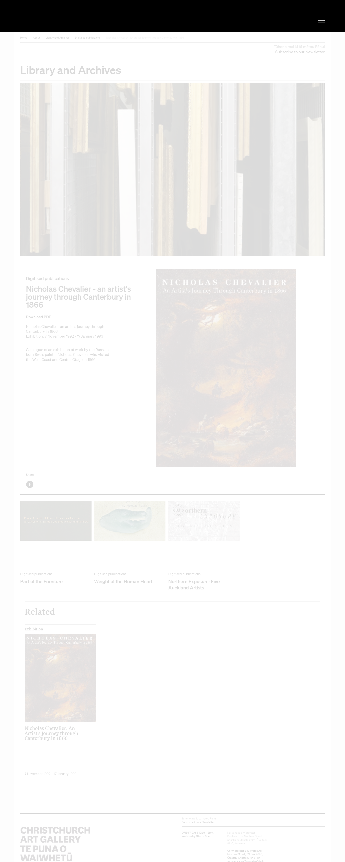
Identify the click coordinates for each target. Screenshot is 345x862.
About (36, 37)
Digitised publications (88, 37)
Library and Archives (58, 37)
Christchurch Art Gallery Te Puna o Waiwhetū (67, 16)
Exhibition (34, 629)
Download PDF (38, 316)
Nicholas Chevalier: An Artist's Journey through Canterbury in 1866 (51, 733)
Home (23, 37)
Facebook (30, 484)
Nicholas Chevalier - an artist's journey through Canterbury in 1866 (145, 37)
